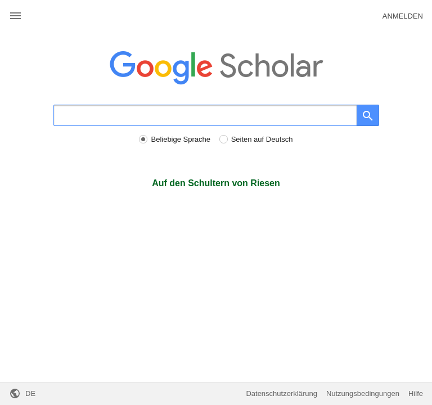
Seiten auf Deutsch (262, 139)
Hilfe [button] (415, 393)
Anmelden (402, 16)
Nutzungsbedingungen (362, 393)
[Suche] (205, 115)
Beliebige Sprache (180, 139)
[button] (15, 16)
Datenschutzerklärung (281, 393)
